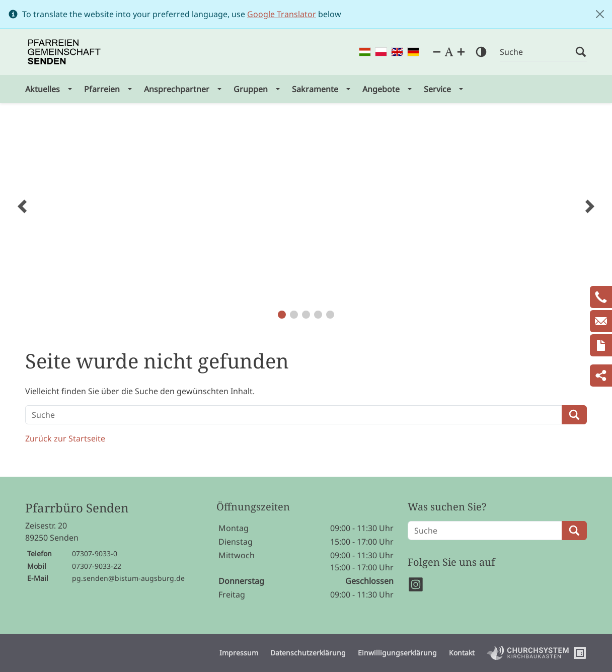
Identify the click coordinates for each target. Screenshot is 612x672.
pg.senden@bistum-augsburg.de (128, 578)
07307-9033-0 (94, 553)
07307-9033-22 (96, 566)
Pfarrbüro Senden (76, 508)
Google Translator (281, 14)
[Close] (600, 14)
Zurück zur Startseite (65, 438)
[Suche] (537, 52)
